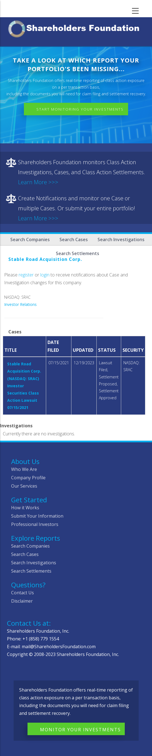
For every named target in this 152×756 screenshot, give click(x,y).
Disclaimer (22, 601)
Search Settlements (31, 571)
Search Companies (30, 239)
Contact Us (22, 593)
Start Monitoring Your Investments (80, 109)
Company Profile (28, 478)
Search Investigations (121, 239)
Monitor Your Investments (80, 730)
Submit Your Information (37, 516)
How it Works (25, 508)
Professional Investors (34, 524)
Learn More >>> (38, 182)
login (44, 275)
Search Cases (73, 239)
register (26, 275)
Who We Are (24, 469)
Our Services (24, 486)
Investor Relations (20, 304)
